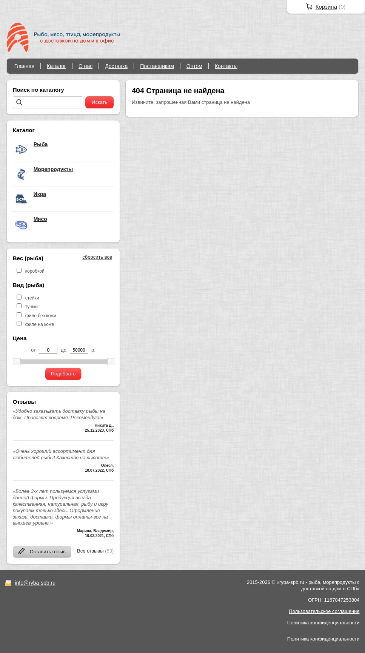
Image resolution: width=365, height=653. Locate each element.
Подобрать (63, 374)
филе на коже (39, 324)
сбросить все (97, 257)
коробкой (35, 271)
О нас (85, 66)
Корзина (326, 6)
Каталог (56, 66)
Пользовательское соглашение (324, 611)
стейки (32, 298)
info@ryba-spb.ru (35, 583)
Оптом (194, 66)
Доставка (116, 66)
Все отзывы (90, 551)
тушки (31, 306)
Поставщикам (157, 66)
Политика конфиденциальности (323, 622)
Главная (24, 66)
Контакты (226, 66)
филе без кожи (40, 315)
